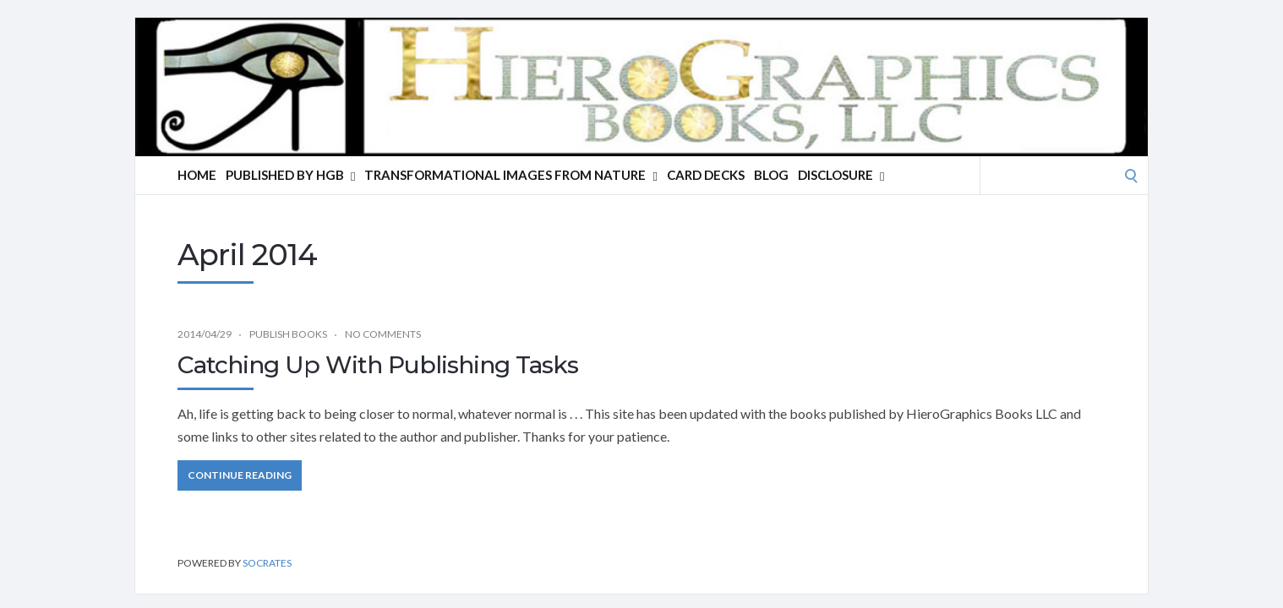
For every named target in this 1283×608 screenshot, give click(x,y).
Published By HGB (290, 175)
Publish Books (288, 334)
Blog (771, 174)
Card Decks (706, 174)
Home (196, 174)
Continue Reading (240, 475)
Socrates (267, 562)
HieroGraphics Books (325, 74)
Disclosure (841, 175)
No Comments (383, 334)
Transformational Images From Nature (510, 175)
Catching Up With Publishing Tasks (377, 364)
